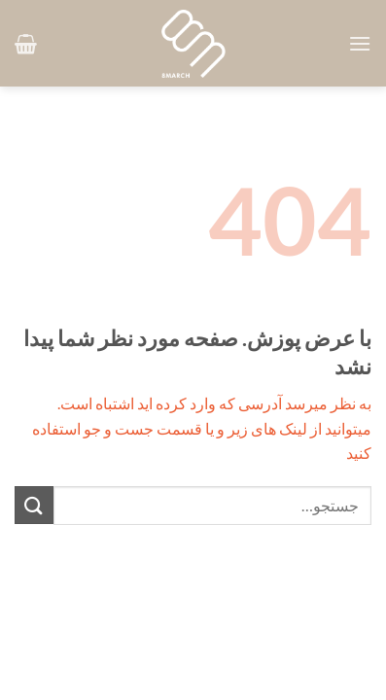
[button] (359, 43)
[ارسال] (34, 505)
